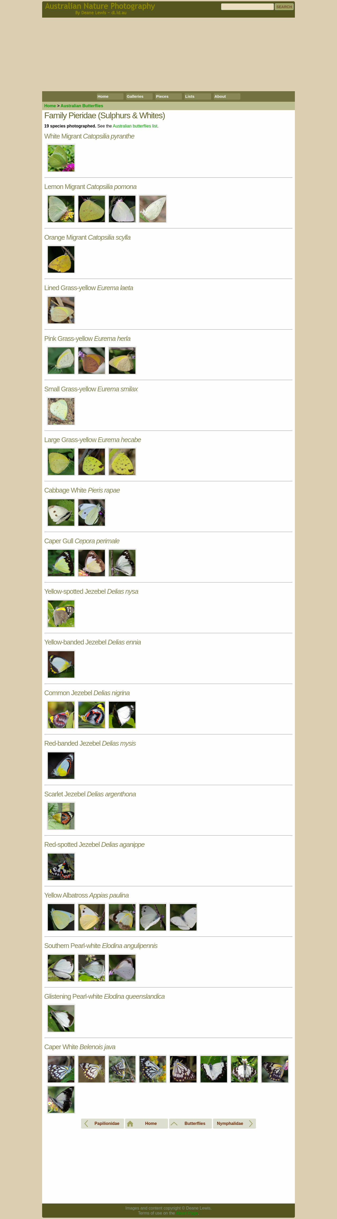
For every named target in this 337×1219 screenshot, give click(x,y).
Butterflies (82, 106)
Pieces (162, 96)
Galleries (135, 96)
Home (103, 96)
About (220, 96)
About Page (187, 1213)
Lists (190, 96)
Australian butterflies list (135, 126)
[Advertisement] (168, 54)
